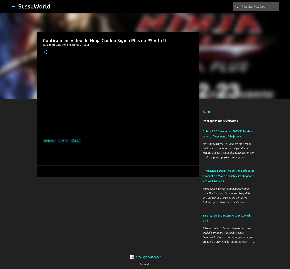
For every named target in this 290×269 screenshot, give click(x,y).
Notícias (49, 140)
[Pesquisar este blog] (259, 6)
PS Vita (63, 140)
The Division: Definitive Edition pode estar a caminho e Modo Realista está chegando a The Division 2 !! (228, 176)
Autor (206, 111)
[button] (45, 52)
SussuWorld (34, 6)
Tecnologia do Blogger (145, 257)
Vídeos (76, 140)
